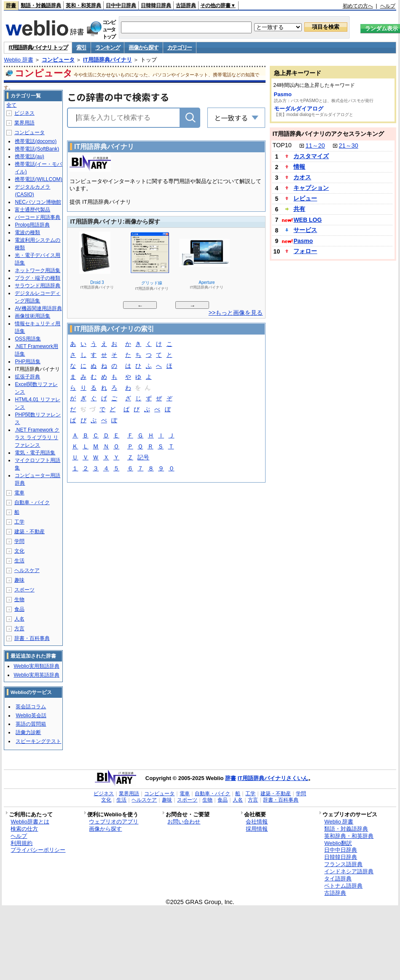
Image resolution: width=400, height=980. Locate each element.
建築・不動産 (29, 532)
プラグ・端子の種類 (37, 278)
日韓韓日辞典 (156, 5)
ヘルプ (387, 6)
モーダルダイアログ (298, 108)
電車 (19, 493)
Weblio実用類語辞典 (36, 666)
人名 (19, 619)
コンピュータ (58, 60)
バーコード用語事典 (37, 217)
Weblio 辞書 (18, 60)
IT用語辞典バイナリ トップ (37, 47)
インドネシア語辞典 (348, 871)
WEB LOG (307, 219)
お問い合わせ (183, 821)
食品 (19, 609)
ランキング (107, 47)
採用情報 (257, 829)
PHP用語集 (27, 361)
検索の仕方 (24, 829)
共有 (299, 208)
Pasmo (283, 94)
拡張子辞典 (27, 377)
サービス (305, 230)
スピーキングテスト (38, 741)
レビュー (305, 198)
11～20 (315, 145)
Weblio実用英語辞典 (36, 675)
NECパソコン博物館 (38, 202)
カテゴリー (179, 47)
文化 (19, 551)
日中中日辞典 (121, 5)
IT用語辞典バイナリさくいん (273, 778)
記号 (143, 458)
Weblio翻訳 (338, 843)
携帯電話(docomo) (35, 141)
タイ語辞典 (338, 878)
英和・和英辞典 (83, 5)
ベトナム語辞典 (343, 886)
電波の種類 (27, 232)
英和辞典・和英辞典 (348, 836)
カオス (302, 177)
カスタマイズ (311, 156)
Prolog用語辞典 (32, 225)
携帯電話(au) (29, 156)
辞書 (11, 5)
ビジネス (24, 113)
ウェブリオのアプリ (113, 821)
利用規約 (21, 843)
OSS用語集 (27, 339)
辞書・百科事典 (32, 638)
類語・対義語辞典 (41, 5)
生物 (19, 599)
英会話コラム (31, 707)
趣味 (19, 580)
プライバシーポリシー (38, 850)
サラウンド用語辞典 (37, 286)
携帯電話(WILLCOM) (38, 179)
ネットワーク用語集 (37, 270)
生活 (19, 561)
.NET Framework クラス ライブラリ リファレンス (37, 437)
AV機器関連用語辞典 (38, 308)
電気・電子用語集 (35, 453)
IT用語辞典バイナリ (107, 60)
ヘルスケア (27, 570)
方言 (19, 629)
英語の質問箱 (31, 724)
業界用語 (24, 123)
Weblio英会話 (31, 715)
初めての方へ (358, 6)
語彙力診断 (28, 732)
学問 (19, 541)
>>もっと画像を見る (236, 312)
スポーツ (24, 590)
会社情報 (257, 821)
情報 (299, 166)
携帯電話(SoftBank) (37, 149)
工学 (19, 522)
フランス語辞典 (343, 864)
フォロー (305, 251)
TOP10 (282, 145)
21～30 (348, 145)
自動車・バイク (32, 502)
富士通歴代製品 (32, 210)
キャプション (311, 187)
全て (11, 105)
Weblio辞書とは (30, 821)
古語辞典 (186, 5)
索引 (81, 47)
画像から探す (143, 47)
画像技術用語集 (32, 316)
